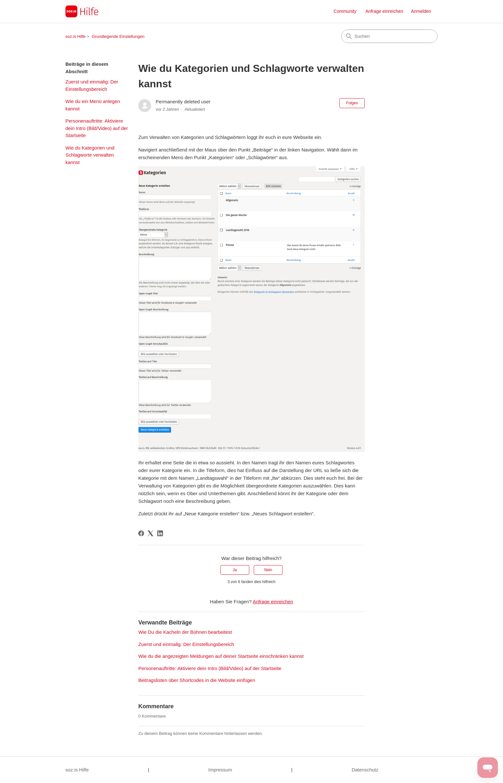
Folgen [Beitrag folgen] (352, 103)
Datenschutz (365, 769)
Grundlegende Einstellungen (118, 36)
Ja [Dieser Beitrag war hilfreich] (235, 570)
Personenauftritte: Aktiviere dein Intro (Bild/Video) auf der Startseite (96, 128)
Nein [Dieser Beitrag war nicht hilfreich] (268, 570)
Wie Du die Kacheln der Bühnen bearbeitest (185, 632)
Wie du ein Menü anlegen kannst (92, 105)
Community (345, 11)
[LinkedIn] (160, 533)
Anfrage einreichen (384, 11)
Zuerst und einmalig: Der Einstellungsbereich (91, 85)
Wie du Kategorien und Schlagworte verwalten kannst (90, 155)
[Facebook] (141, 533)
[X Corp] (150, 533)
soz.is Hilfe (75, 36)
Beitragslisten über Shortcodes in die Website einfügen (196, 680)
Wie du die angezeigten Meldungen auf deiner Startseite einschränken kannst (220, 656)
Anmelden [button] (421, 11)
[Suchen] (389, 36)
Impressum (220, 769)
